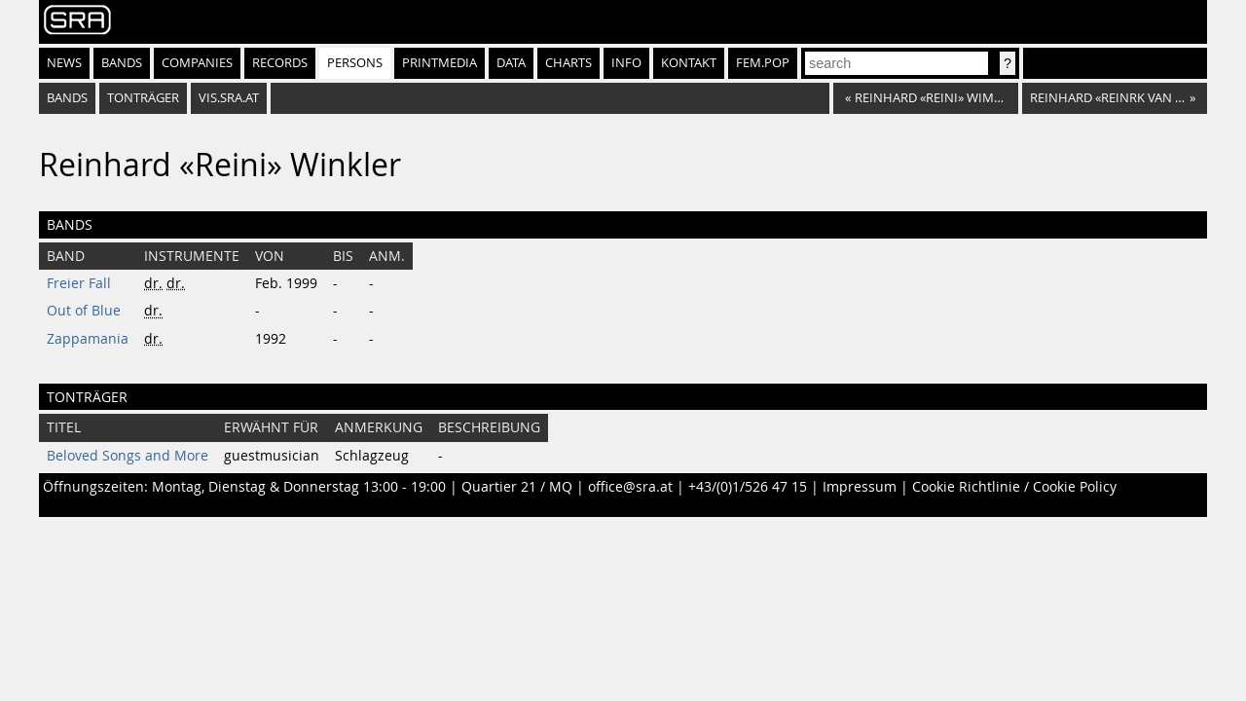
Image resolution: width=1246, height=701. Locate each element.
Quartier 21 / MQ (516, 487)
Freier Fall (79, 283)
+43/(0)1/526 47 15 (747, 487)
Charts (568, 63)
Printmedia (439, 63)
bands (67, 98)
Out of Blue (84, 310)
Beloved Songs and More (127, 455)
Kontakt (688, 63)
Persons (355, 63)
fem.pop (762, 63)
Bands (121, 63)
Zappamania (87, 339)
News (64, 63)
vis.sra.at (229, 98)
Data (511, 63)
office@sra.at (630, 487)
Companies (197, 63)
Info (626, 63)
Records (280, 63)
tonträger (143, 98)
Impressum (860, 487)
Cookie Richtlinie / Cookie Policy (1014, 487)
